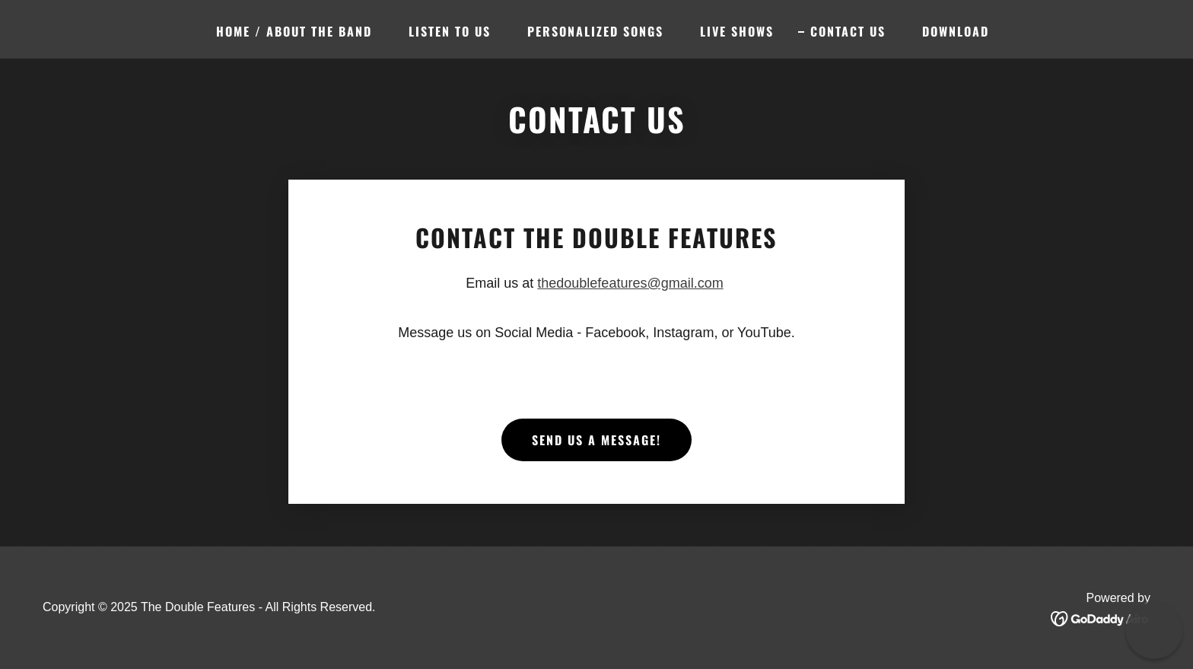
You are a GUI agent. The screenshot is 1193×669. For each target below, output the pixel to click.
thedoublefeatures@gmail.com (630, 283)
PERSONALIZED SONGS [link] (595, 31)
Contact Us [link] (848, 31)
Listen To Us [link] (450, 31)
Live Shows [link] (737, 31)
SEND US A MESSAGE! (596, 440)
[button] (1153, 629)
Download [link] (955, 31)
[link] (1100, 618)
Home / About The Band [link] (294, 31)
